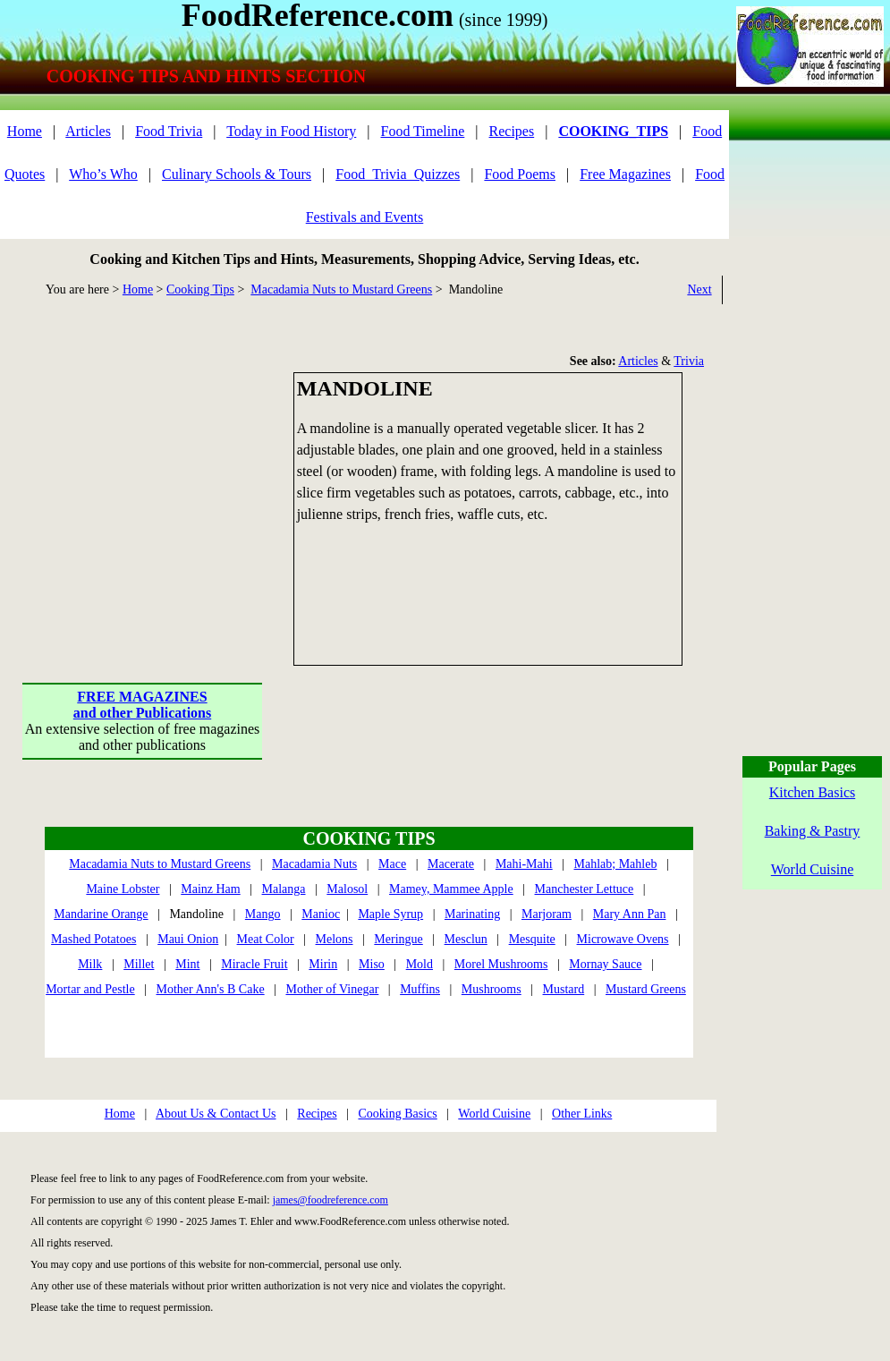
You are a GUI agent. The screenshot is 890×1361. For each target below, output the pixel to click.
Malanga (284, 889)
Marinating (472, 914)
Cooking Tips (200, 289)
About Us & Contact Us (216, 1113)
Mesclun (466, 939)
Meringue (398, 939)
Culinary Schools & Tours (236, 174)
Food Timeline (423, 131)
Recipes (512, 131)
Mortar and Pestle (90, 989)
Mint (187, 964)
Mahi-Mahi (524, 864)
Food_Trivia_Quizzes (397, 174)
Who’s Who (103, 174)
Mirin (323, 964)
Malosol (347, 889)
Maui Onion (187, 939)
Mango (263, 914)
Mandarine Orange (101, 914)
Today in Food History (291, 131)
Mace (392, 864)
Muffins (420, 989)
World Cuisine (494, 1113)
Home (24, 131)
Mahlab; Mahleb (615, 864)
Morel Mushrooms (501, 964)
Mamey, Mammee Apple (451, 889)
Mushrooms (491, 989)
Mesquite (532, 939)
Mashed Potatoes (93, 939)
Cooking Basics (397, 1113)
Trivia (689, 361)
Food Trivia (168, 131)
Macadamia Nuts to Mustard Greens (341, 289)
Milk (90, 964)
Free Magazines (625, 174)
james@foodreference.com (330, 1200)
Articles (88, 131)
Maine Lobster (122, 889)
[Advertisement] (143, 484)
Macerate (451, 864)
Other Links (582, 1113)
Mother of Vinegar (331, 989)
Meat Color (265, 939)
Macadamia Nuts (314, 864)
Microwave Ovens (623, 939)
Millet (138, 964)
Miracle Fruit (254, 964)
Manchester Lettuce (584, 889)
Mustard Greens (646, 989)
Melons (334, 939)
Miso (372, 964)
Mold (419, 964)
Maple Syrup (390, 914)
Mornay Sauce (605, 964)
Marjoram (546, 914)
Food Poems (519, 174)
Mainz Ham (210, 889)
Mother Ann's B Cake (211, 989)
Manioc (320, 914)
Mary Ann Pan (629, 914)
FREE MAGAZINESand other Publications (142, 704)
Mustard (564, 989)
